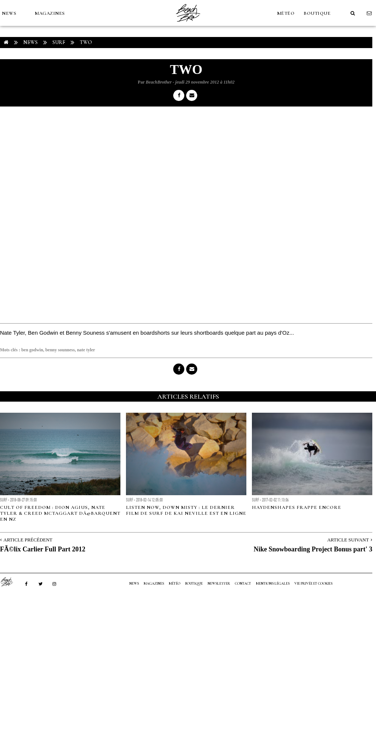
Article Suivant (348, 540)
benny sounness (60, 349)
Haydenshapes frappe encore (296, 507)
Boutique (317, 13)
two (86, 42)
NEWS (9, 13)
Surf (58, 42)
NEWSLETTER (219, 583)
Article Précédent (27, 540)
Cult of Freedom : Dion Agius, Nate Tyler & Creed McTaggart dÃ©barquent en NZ (60, 513)
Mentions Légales (273, 583)
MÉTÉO (286, 13)
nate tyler (86, 349)
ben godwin (32, 349)
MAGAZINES (50, 13)
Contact (243, 583)
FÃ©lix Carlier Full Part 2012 (42, 549)
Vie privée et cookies (313, 583)
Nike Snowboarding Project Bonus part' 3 (313, 549)
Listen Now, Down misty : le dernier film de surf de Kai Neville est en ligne (186, 510)
